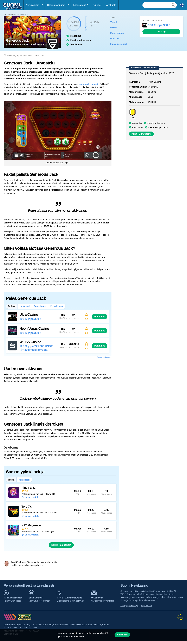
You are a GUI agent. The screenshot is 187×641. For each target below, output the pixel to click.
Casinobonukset (56, 5)
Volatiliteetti (24, 480)
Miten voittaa (117, 33)
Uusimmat (25, 306)
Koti (5, 14)
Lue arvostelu (31, 497)
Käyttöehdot (146, 605)
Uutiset (97, 5)
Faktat (113, 27)
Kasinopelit (79, 5)
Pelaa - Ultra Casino (141, 134)
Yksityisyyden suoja (129, 605)
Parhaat (11, 306)
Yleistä (113, 22)
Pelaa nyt (161, 31)
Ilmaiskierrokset (118, 44)
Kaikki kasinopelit (61, 545)
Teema (11, 480)
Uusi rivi (114, 38)
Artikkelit (111, 5)
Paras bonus (40, 306)
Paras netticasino (104, 357)
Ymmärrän (122, 635)
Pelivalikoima (56, 306)
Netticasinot (32, 5)
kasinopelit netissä (88, 84)
